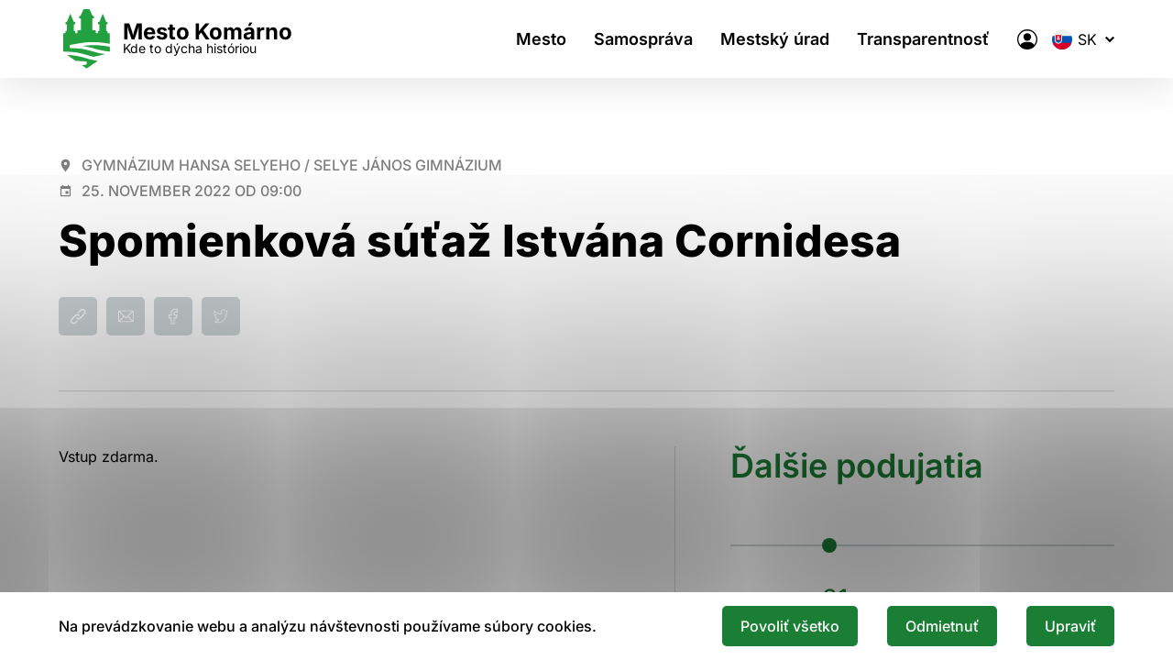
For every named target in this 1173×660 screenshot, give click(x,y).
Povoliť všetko (789, 626)
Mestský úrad (774, 39)
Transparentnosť (923, 39)
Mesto (541, 39)
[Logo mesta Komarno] (175, 39)
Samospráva (643, 39)
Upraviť (1070, 626)
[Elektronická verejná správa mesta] (1027, 39)
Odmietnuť (942, 626)
